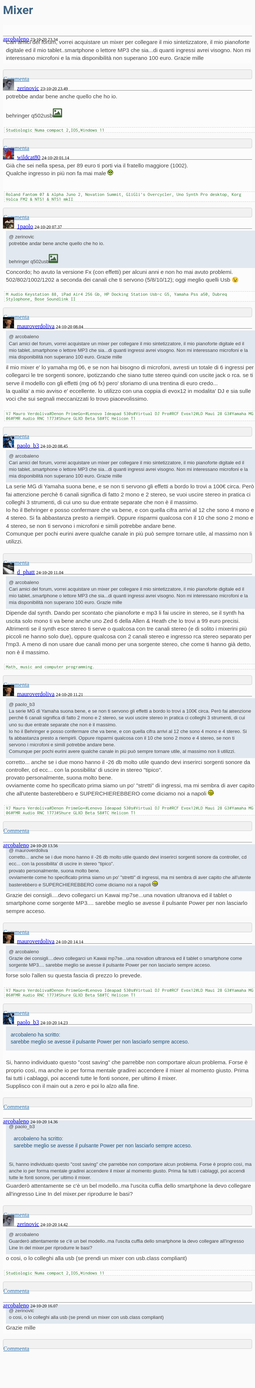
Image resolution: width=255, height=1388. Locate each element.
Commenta (16, 831)
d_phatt (26, 572)
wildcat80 (28, 157)
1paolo (25, 226)
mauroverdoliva (35, 326)
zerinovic (28, 88)
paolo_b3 (28, 445)
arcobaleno (16, 845)
